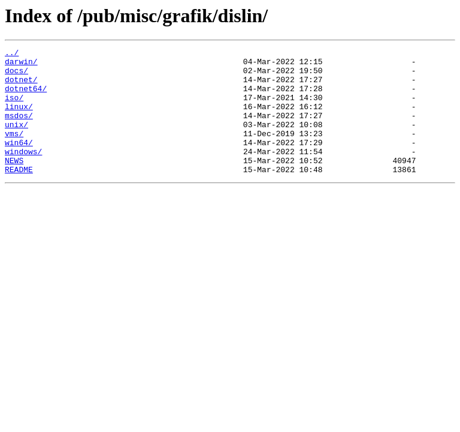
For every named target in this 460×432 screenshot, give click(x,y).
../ (12, 54)
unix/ (16, 140)
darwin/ (21, 64)
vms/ (14, 151)
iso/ (14, 108)
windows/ (23, 172)
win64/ (19, 162)
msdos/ (19, 129)
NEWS (14, 183)
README (19, 194)
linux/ (19, 118)
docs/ (16, 75)
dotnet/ (21, 86)
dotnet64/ (26, 97)
